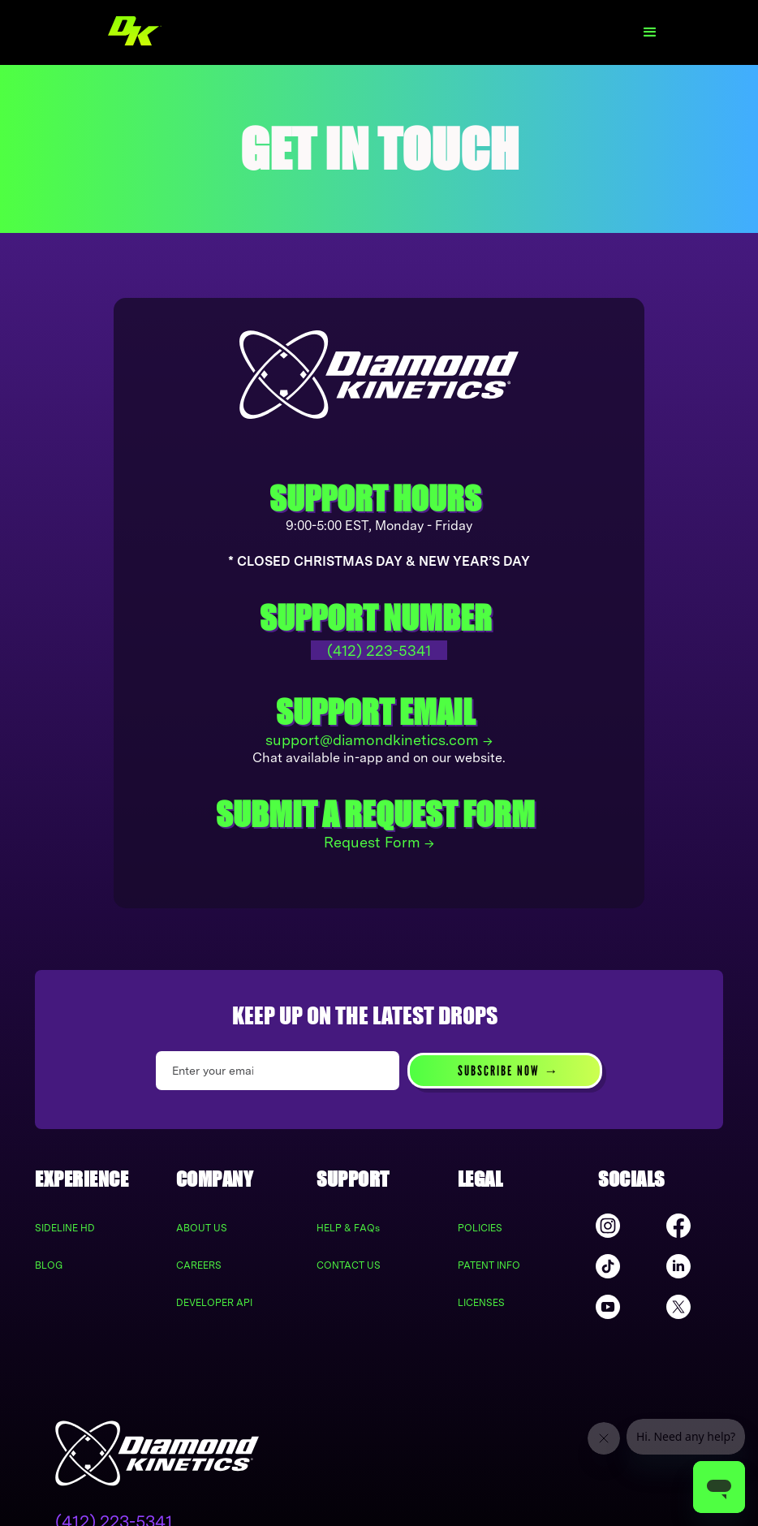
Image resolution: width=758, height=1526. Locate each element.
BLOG (48, 1265)
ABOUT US (201, 1228)
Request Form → (379, 842)
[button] (650, 32)
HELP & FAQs (348, 1228)
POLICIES (480, 1228)
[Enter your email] (277, 1070)
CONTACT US (349, 1265)
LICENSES (481, 1302)
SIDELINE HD (65, 1228)
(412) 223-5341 (379, 650)
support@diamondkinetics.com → (379, 739)
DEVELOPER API (214, 1302)
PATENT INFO (489, 1265)
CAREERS (199, 1265)
